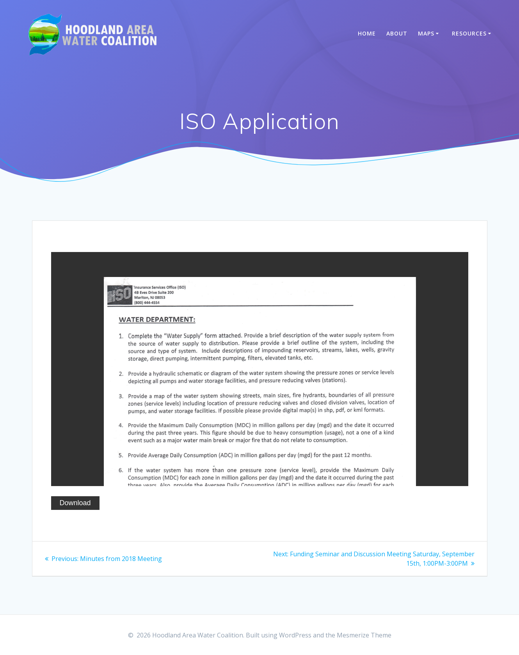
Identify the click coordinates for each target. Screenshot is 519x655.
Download (75, 503)
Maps (426, 33)
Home (367, 33)
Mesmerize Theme (364, 635)
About (396, 33)
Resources (469, 33)
